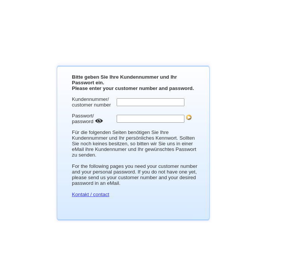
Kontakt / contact (90, 194)
